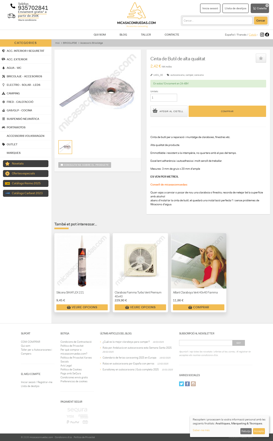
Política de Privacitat (71, 345)
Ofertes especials (23, 173)
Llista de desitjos (30, 386)
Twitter (181, 383)
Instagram (193, 383)
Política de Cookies (71, 369)
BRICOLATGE (70, 42)
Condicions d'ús (63, 437)
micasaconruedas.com (41, 437)
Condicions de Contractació (76, 342)
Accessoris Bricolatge (91, 42)
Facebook (187, 383)
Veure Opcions (82, 307)
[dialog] (229, 426)
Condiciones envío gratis (74, 377)
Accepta (259, 431)
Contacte (172, 34)
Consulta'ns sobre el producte (85, 165)
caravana (199, 75)
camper (189, 75)
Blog (123, 34)
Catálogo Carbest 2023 (27, 193)
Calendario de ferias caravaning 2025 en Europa (129, 357)
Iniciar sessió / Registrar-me (36, 382)
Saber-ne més (201, 430)
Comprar (227, 111)
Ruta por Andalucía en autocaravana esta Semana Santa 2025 (137, 347)
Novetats (18, 164)
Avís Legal (66, 365)
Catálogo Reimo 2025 (26, 183)
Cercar (260, 20)
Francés (242, 34)
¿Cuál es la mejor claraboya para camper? (126, 342)
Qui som (100, 34)
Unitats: (154, 91)
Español (230, 34)
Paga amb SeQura (70, 373)
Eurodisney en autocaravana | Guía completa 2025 (131, 369)
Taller (146, 34)
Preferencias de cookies (73, 381)
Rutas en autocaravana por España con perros (128, 363)
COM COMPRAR (30, 342)
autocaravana (177, 75)
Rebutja (245, 431)
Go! (238, 342)
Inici (57, 42)
